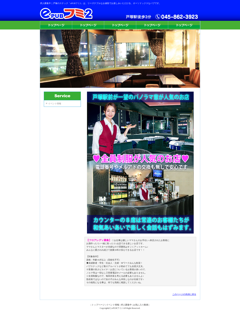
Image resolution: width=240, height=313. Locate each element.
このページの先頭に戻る (184, 294)
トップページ (98, 305)
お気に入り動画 (140, 305)
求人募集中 (126, 305)
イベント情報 (54, 103)
